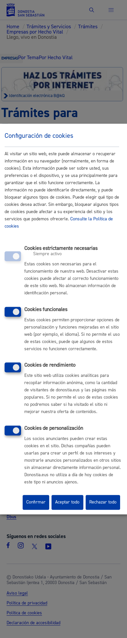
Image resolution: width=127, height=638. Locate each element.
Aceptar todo (67, 502)
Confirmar (36, 502)
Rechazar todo (102, 502)
